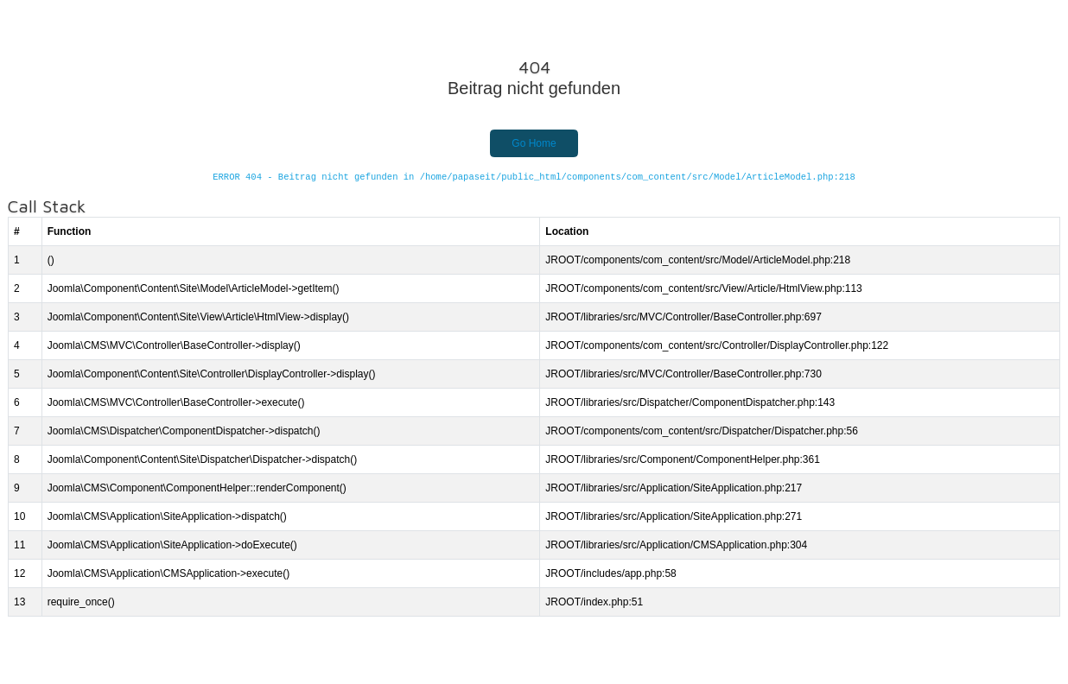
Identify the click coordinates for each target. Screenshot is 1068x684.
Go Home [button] (534, 143)
